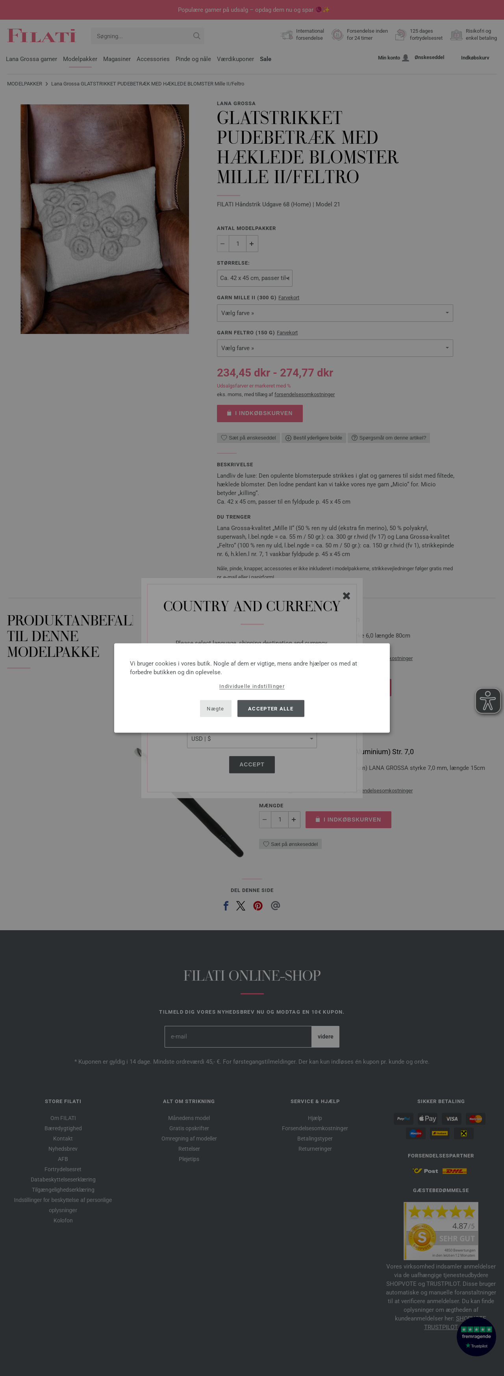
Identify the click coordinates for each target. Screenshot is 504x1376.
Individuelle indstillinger (252, 686)
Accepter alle (270, 708)
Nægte (215, 708)
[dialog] (252, 688)
